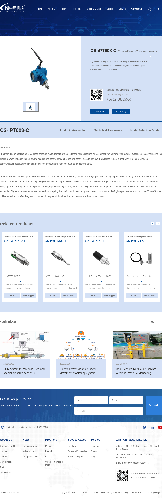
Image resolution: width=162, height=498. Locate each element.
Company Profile (8, 446)
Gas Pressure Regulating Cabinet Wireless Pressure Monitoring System (136, 373)
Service (122, 9)
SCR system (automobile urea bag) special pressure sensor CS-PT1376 (24, 373)
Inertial (48, 451)
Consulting (121, 111)
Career (110, 9)
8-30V (98, 276)
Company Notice (31, 456)
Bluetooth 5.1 (60, 276)
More (153, 322)
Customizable (133, 276)
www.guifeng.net (155, 493)
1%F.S (89, 276)
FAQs (93, 456)
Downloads (96, 446)
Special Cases (94, 9)
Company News (30, 446)
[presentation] (152, 223)
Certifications (6, 462)
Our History (5, 472)
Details (12, 296)
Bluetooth (147, 276)
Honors (3, 451)
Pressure (49, 446)
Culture (3, 467)
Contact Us (136, 9)
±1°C (48, 276)
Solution (72, 446)
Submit (154, 405)
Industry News (29, 451)
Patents (3, 456)
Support (94, 451)
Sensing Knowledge (77, 451)
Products (77, 9)
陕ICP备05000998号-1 (120, 493)
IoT (46, 456)
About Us (52, 9)
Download (99, 111)
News (65, 9)
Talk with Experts (76, 456)
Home (39, 9)
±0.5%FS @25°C (13, 276)
